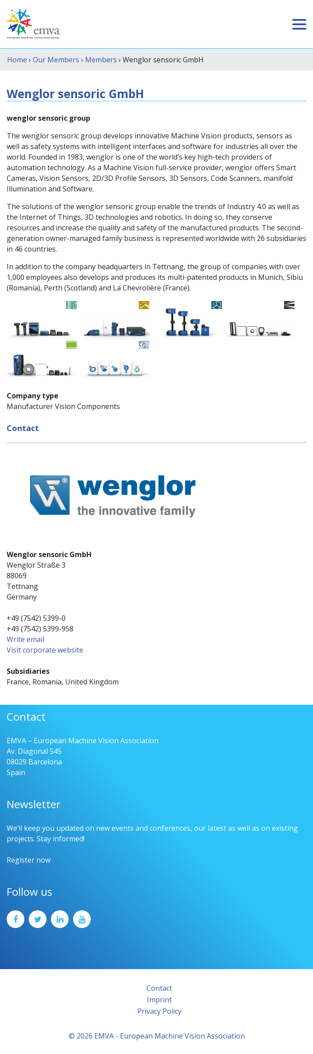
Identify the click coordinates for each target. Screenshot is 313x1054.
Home (17, 60)
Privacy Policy (159, 1011)
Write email (25, 639)
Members (101, 60)
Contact (159, 988)
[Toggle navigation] (299, 24)
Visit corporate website (45, 650)
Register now (28, 860)
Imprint (159, 999)
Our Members (56, 60)
